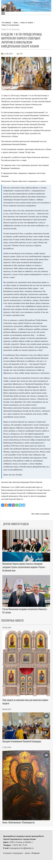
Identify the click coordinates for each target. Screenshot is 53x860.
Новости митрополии (10, 25)
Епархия (35, 853)
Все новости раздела (40, 514)
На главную (6, 22)
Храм (16, 22)
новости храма (26, 22)
